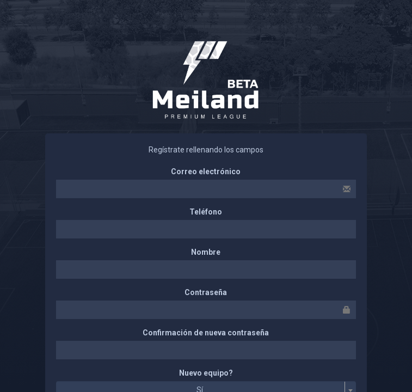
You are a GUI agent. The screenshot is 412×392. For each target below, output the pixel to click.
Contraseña (206, 292)
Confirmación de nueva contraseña (206, 332)
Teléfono (205, 211)
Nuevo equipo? (206, 373)
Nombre (205, 252)
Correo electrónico (206, 171)
